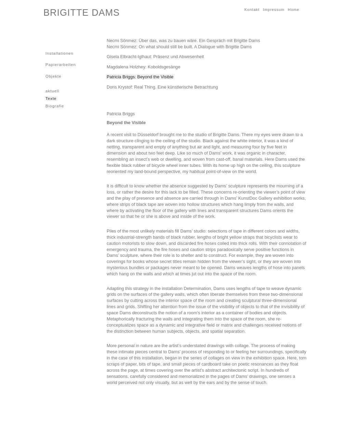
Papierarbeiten (60, 64)
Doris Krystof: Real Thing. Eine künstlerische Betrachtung (162, 87)
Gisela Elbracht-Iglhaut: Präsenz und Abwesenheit (155, 56)
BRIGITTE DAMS (81, 13)
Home (293, 9)
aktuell (51, 91)
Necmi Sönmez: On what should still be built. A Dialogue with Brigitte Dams (179, 46)
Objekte (53, 76)
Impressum (273, 9)
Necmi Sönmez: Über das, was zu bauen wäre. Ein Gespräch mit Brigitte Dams (183, 40)
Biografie (54, 106)
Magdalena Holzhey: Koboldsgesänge (143, 66)
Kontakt (251, 9)
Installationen (58, 53)
